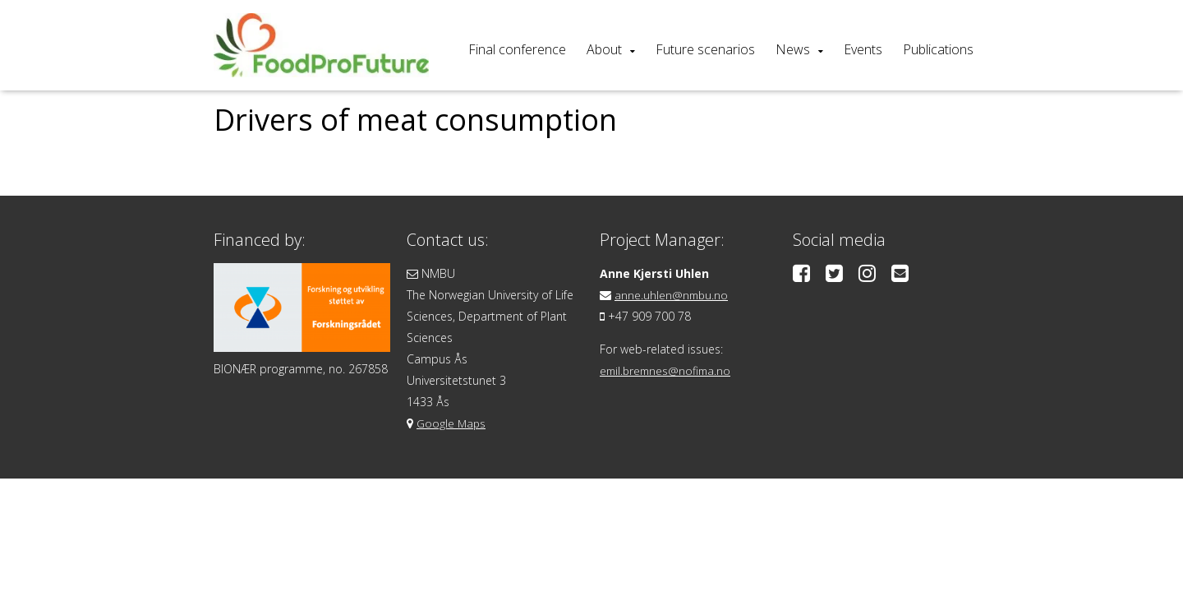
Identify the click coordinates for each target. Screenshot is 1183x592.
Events (863, 49)
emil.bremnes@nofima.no (668, 370)
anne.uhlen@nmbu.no (672, 295)
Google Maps (452, 423)
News (793, 49)
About (604, 49)
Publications (938, 49)
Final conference (517, 49)
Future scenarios (705, 49)
